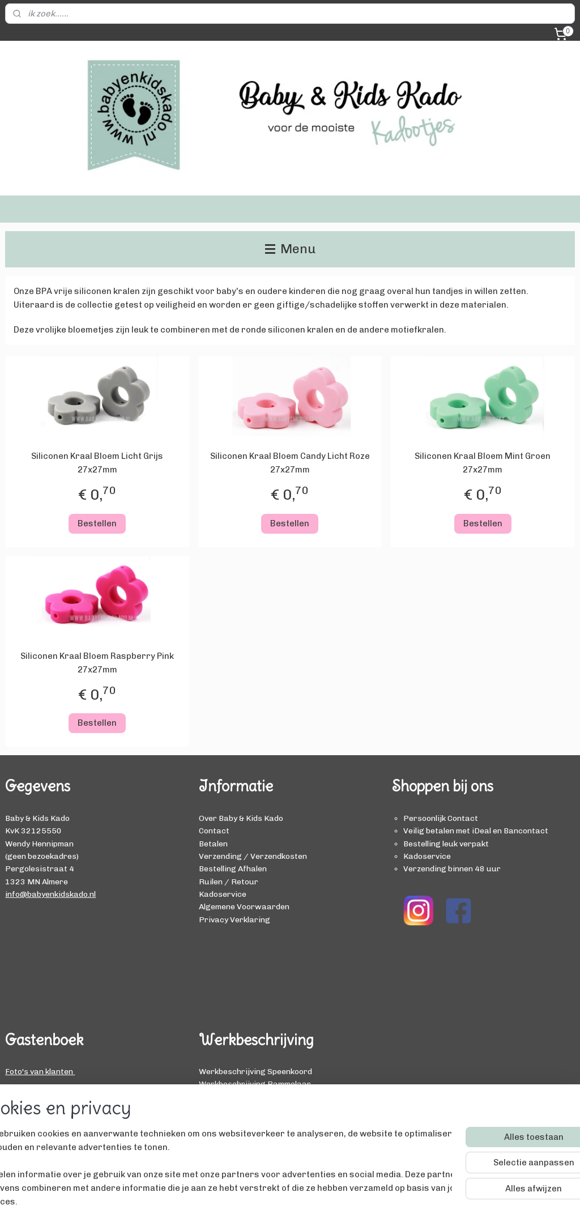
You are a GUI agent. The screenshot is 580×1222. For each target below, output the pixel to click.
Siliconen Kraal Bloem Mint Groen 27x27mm (483, 463)
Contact (214, 830)
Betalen (213, 843)
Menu (290, 249)
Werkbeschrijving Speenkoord (255, 1071)
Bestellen (97, 523)
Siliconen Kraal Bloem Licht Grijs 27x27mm (97, 463)
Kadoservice (222, 894)
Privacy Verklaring (234, 919)
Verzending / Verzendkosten (253, 856)
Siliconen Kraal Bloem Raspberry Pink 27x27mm (97, 662)
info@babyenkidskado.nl (50, 894)
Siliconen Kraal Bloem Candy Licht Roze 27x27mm (290, 463)
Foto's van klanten (40, 1071)
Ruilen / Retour (228, 881)
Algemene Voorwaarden (244, 906)
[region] (215, 1174)
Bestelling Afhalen (233, 868)
